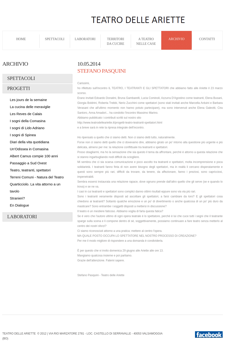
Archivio (176, 41)
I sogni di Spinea (23, 135)
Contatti (207, 41)
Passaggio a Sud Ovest (28, 163)
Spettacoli (54, 41)
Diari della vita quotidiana (29, 142)
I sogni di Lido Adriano (27, 128)
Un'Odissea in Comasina (29, 149)
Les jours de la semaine (28, 100)
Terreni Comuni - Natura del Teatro (37, 177)
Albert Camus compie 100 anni (34, 156)
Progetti (18, 88)
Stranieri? (17, 198)
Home (21, 41)
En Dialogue (19, 205)
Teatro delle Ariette (19, 333)
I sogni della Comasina (27, 121)
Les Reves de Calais (26, 114)
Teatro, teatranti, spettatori (30, 170)
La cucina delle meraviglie (30, 107)
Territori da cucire (115, 41)
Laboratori (85, 41)
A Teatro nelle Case (146, 41)
